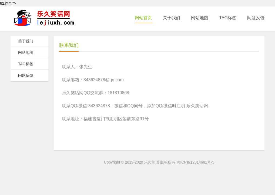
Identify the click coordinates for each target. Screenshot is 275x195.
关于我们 (171, 17)
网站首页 (143, 17)
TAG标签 (227, 17)
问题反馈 (255, 17)
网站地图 (199, 17)
